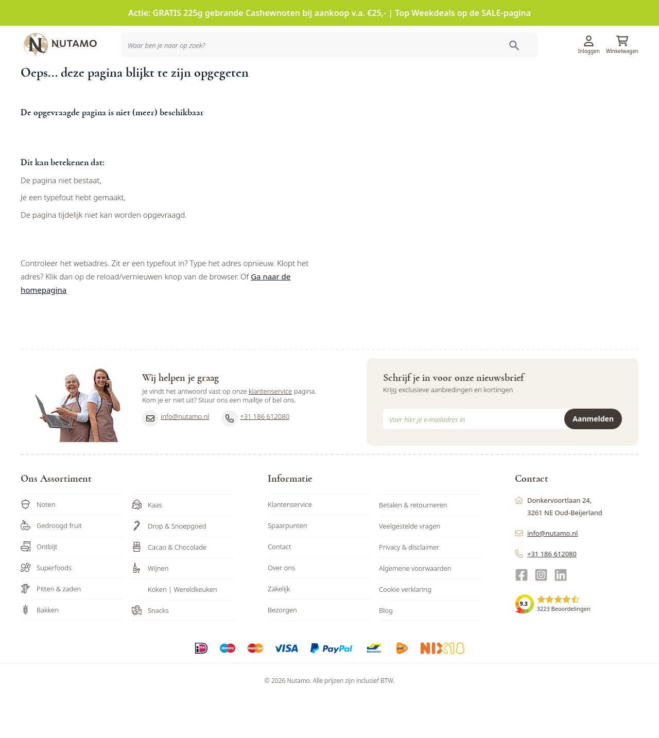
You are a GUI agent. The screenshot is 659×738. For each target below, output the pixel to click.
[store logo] (67, 44)
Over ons (281, 607)
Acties (420, 84)
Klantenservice (510, 44)
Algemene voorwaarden (415, 607)
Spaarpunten (287, 565)
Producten (386, 84)
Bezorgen (282, 649)
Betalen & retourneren (413, 544)
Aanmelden (593, 458)
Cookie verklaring (405, 629)
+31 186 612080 (255, 458)
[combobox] (171, 84)
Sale (622, 84)
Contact (279, 586)
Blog (386, 650)
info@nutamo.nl (175, 458)
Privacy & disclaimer (409, 586)
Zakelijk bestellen (571, 84)
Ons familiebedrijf (506, 84)
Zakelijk (279, 628)
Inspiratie (453, 84)
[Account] (589, 40)
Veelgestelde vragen (409, 565)
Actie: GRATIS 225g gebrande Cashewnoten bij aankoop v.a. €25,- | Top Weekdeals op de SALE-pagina (329, 13)
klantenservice (270, 431)
